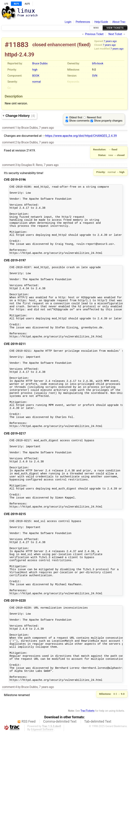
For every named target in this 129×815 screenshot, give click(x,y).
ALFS (27, 3)
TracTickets (87, 793)
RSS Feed (28, 804)
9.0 (94, 69)
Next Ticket (115, 34)
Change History (20, 115)
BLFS (16, 3)
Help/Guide (101, 22)
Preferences (83, 22)
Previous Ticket (94, 34)
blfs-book (97, 63)
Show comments (79, 120)
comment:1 (9, 127)
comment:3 (9, 165)
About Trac (119, 22)
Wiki (96, 27)
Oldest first (75, 117)
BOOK (35, 75)
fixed (84, 44)
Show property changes (108, 120)
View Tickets (115, 27)
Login (68, 22)
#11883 (16, 45)
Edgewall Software (42, 811)
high (34, 69)
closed (39, 44)
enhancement (61, 44)
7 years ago (110, 41)
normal (36, 81)
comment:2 (9, 142)
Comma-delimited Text (60, 804)
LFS (6, 3)
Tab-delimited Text (97, 804)
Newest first (94, 117)
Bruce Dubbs (40, 63)
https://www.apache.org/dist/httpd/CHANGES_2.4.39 (79, 136)
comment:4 (9, 769)
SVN (94, 75)
